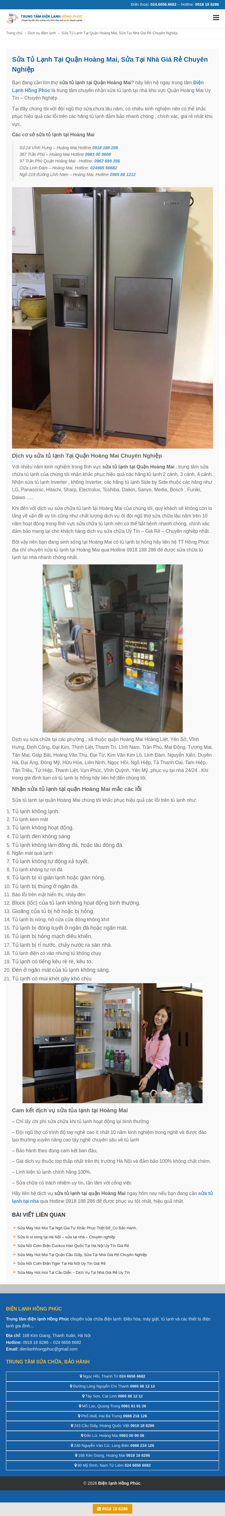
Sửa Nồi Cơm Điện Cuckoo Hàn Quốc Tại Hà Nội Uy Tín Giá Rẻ (73, 1245)
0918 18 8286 (112, 1508)
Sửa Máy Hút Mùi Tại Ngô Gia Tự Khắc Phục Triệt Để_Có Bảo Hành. (77, 1228)
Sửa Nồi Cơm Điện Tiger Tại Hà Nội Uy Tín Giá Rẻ (61, 1263)
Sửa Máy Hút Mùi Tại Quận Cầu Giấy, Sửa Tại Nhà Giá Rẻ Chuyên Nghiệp (82, 1254)
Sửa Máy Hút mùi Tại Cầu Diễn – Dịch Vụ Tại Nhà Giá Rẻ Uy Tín (73, 1272)
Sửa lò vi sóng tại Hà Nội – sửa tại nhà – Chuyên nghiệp (66, 1237)
